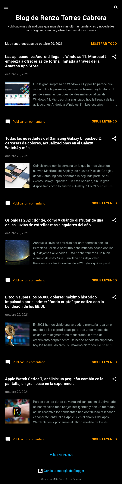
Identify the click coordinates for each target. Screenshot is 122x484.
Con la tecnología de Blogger (61, 471)
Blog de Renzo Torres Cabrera (61, 18)
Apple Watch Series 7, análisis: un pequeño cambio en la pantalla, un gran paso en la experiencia (54, 381)
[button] (114, 57)
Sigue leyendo (104, 121)
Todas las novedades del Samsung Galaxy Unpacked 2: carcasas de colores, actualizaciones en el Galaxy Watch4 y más (53, 143)
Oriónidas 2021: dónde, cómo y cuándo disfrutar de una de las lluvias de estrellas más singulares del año (54, 222)
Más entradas (61, 455)
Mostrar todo (104, 44)
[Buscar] (116, 7)
